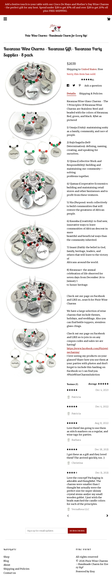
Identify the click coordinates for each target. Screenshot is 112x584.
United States (89, 69)
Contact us (10, 572)
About (7, 564)
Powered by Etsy (85, 571)
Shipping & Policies (91, 93)
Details (71, 93)
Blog (6, 560)
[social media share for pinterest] (80, 85)
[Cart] (108, 19)
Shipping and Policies (16, 568)
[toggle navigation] (5, 18)
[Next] (107, 516)
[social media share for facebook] (68, 85)
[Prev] (68, 516)
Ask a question (93, 85)
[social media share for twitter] (74, 85)
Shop (6, 556)
